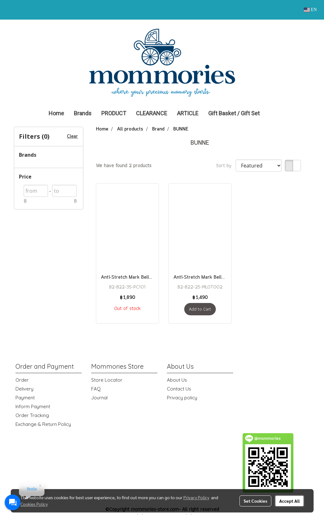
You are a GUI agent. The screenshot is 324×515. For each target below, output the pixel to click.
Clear (72, 136)
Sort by (226, 165)
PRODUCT (113, 113)
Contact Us (179, 389)
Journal (99, 398)
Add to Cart (200, 309)
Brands (82, 113)
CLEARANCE (151, 113)
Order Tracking (32, 415)
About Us (177, 380)
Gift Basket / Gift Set (234, 113)
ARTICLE (187, 113)
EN (310, 9)
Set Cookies (255, 501)
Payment (25, 398)
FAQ (96, 389)
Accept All (289, 501)
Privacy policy (182, 398)
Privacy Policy (196, 497)
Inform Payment (32, 406)
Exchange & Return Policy (43, 424)
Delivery (24, 389)
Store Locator (106, 380)
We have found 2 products (123, 165)
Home (56, 113)
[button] (274, 113)
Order (22, 380)
